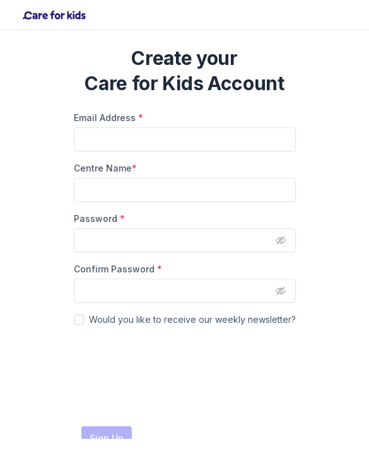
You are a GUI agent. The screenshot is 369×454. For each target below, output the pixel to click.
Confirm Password (118, 269)
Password (99, 218)
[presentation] (170, 376)
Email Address (108, 117)
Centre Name (105, 168)
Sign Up (107, 438)
